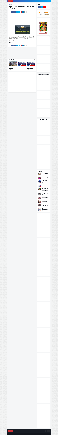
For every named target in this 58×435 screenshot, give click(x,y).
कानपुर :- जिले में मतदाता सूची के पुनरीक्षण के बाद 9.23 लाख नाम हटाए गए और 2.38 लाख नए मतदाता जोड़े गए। (31, 68)
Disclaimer (41, 433)
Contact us (48, 433)
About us (27, 433)
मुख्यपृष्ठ (10, 4)
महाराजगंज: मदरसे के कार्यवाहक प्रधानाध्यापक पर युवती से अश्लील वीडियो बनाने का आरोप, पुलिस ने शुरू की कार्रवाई (45, 205)
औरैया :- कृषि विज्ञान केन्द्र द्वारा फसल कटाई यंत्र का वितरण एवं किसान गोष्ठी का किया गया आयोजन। (13, 68)
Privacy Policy (37, 433)
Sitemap (45, 433)
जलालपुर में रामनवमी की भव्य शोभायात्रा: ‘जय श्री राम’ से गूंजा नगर (45, 198)
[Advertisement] (22, 20)
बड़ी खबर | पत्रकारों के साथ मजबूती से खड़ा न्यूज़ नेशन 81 (45, 209)
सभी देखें (34, 59)
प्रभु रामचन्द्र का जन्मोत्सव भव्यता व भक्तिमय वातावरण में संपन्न (45, 201)
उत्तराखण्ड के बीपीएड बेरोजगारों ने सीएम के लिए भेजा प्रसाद (45, 185)
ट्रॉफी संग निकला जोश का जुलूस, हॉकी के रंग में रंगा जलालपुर (45, 177)
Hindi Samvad (15, 433)
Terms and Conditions (32, 433)
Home (24, 433)
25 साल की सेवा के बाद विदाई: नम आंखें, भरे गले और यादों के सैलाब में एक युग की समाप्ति (45, 174)
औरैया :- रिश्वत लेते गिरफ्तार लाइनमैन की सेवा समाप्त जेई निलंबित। (22, 67)
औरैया (11, 4)
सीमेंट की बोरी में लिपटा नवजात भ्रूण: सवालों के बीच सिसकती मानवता (45, 194)
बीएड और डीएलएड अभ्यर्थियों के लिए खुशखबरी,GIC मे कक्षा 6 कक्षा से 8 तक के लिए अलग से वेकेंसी (45, 181)
